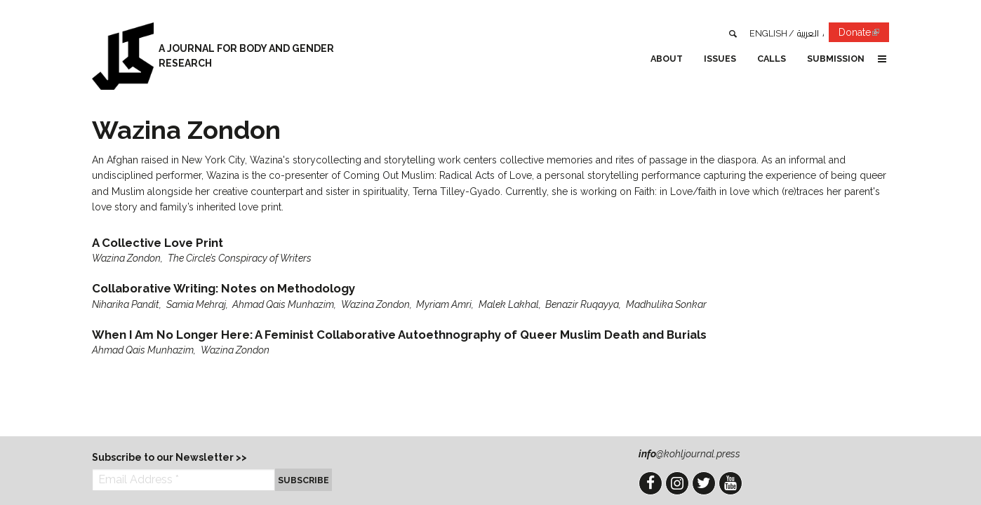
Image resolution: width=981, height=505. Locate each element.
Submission (836, 58)
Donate (864, 35)
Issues (720, 58)
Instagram (677, 483)
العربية (808, 33)
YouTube (730, 483)
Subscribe (303, 480)
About (666, 58)
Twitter (704, 483)
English (768, 33)
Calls (771, 58)
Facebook (650, 483)
